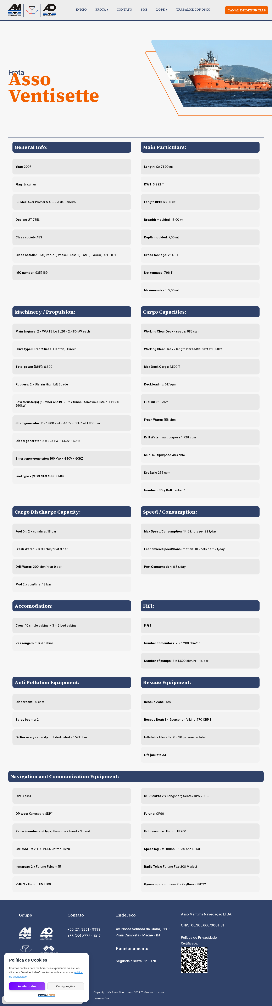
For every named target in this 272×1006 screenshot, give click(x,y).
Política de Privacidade (199, 937)
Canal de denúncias (246, 10)
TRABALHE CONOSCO (193, 9)
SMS (144, 9)
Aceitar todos (27, 986)
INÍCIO (81, 9)
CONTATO (124, 9)
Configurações (65, 986)
